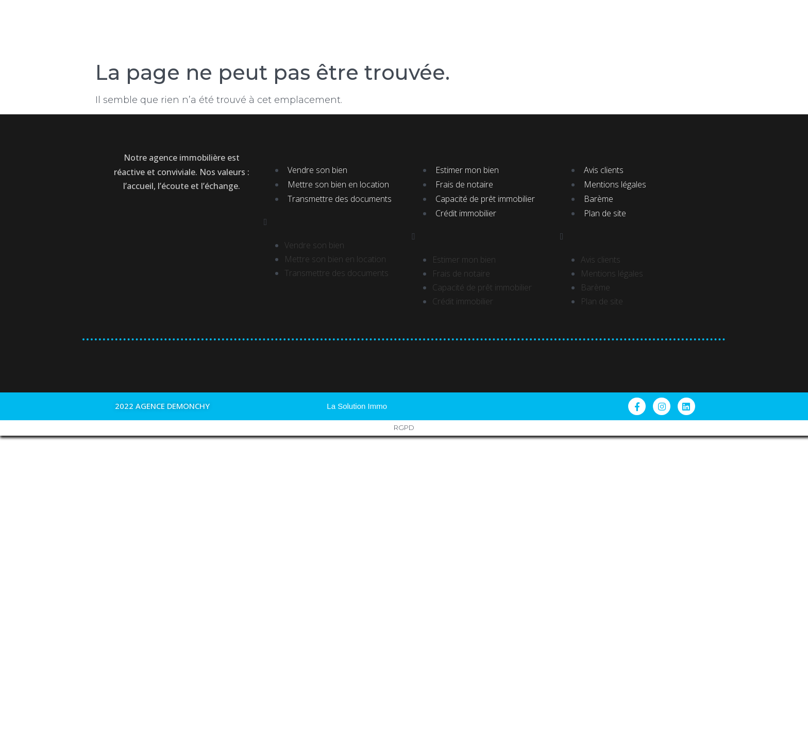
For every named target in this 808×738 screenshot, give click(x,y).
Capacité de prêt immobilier (485, 198)
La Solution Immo (357, 406)
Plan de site (605, 213)
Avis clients (604, 170)
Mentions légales (615, 184)
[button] (330, 222)
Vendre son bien (317, 170)
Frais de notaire (464, 184)
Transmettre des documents (340, 198)
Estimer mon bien (467, 170)
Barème (598, 198)
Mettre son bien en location (338, 184)
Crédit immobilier (465, 213)
